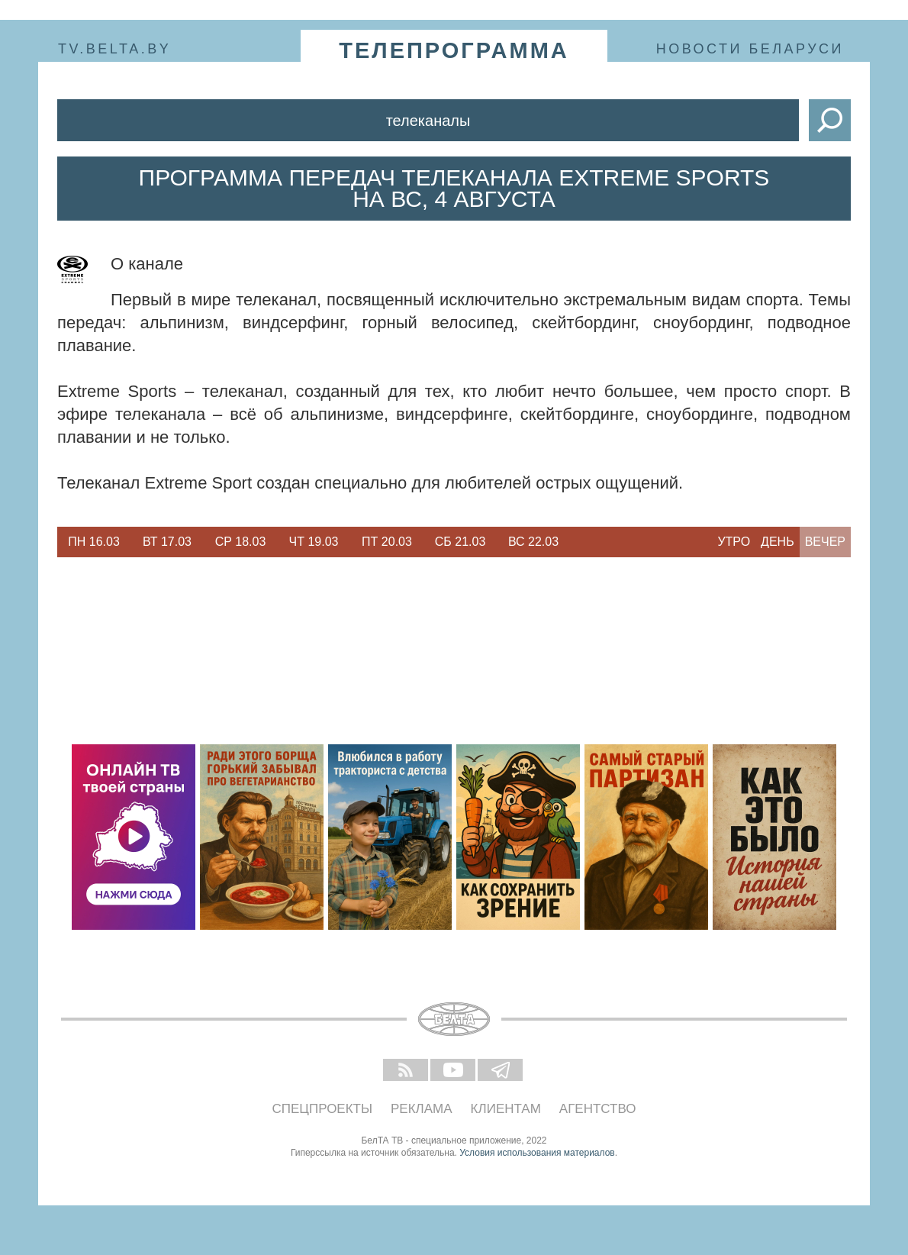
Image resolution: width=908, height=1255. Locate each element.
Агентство (597, 1109)
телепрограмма (454, 50)
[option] (93, 542)
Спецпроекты (322, 1109)
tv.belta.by (114, 48)
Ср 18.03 (240, 541)
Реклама (421, 1109)
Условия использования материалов (536, 1152)
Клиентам (506, 1109)
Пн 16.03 (94, 541)
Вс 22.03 (533, 541)
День (777, 541)
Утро (733, 541)
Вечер (825, 541)
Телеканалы (428, 120)
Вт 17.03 (167, 541)
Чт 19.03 (314, 541)
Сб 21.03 (460, 541)
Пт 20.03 (387, 541)
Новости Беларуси (750, 48)
